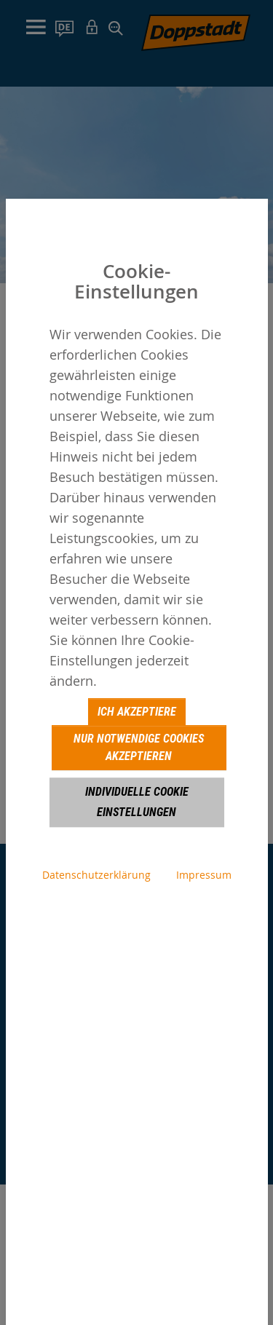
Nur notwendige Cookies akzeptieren (139, 747)
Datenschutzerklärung (96, 875)
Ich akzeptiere (137, 712)
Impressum (204, 875)
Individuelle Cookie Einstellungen (137, 802)
